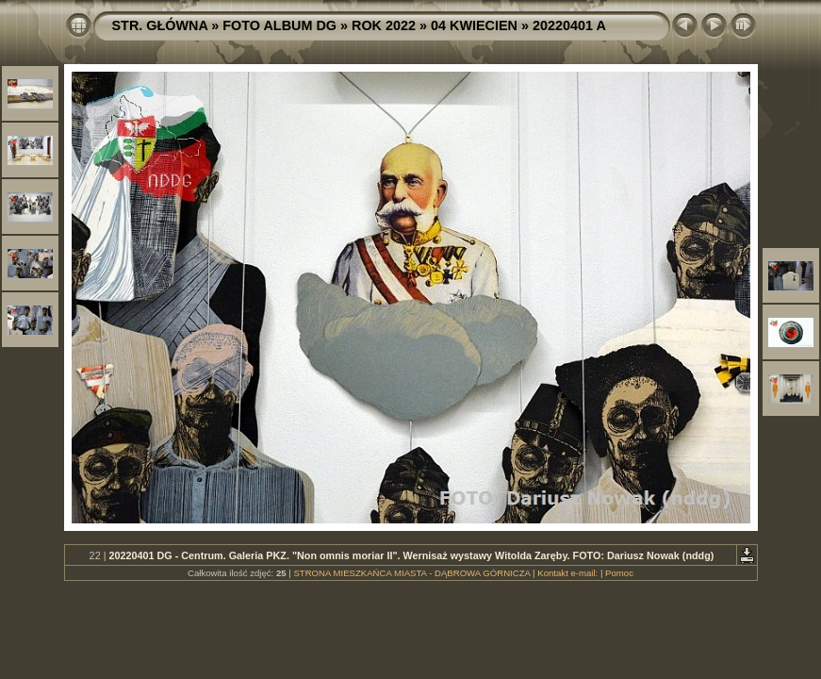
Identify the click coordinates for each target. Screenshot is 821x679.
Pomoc (619, 573)
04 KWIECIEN (474, 25)
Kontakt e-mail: (567, 573)
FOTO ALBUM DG (279, 25)
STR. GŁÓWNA (160, 25)
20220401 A (569, 25)
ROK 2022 (384, 25)
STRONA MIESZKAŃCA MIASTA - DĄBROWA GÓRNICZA (411, 573)
